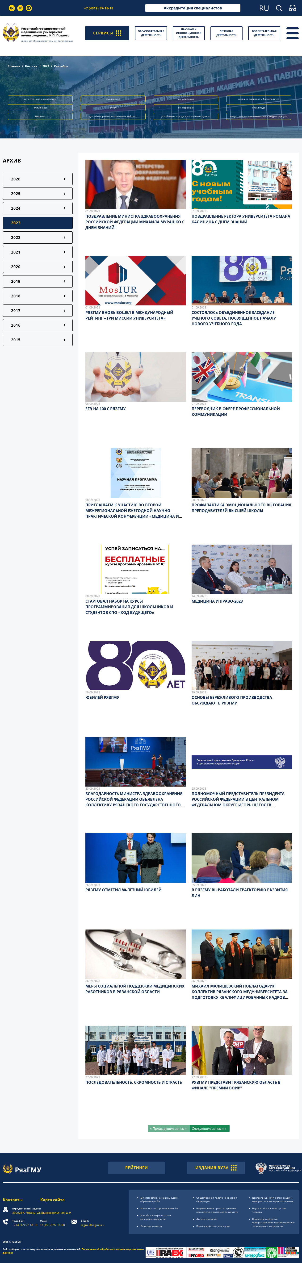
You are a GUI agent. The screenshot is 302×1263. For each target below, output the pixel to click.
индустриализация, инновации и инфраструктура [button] (258, 116)
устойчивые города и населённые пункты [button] (185, 116)
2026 (16, 179)
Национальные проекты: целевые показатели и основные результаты (217, 1210)
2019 (16, 281)
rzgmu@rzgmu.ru (92, 1223)
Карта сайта (52, 1199)
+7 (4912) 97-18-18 (98, 8)
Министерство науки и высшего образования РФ (159, 1199)
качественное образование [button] (40, 98)
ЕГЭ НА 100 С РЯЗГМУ (105, 408)
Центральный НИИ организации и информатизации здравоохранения (273, 1199)
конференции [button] (186, 98)
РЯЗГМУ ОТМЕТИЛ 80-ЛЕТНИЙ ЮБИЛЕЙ (123, 889)
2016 (16, 325)
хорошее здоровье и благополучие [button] (258, 98)
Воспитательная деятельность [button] (264, 33)
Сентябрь (61, 66)
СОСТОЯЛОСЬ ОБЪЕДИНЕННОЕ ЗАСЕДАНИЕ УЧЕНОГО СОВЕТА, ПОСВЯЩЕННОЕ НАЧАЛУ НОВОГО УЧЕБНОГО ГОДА (234, 318)
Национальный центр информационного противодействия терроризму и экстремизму (273, 1222)
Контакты (13, 1199)
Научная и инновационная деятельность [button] (188, 33)
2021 (16, 252)
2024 (16, 208)
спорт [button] (113, 107)
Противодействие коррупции (213, 1226)
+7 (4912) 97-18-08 (52, 1223)
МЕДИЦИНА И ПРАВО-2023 (217, 601)
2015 (16, 339)
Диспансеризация (206, 1219)
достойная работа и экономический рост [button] (113, 116)
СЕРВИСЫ (107, 33)
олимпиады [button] (40, 107)
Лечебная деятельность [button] (226, 33)
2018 (16, 296)
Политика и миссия (151, 1226)
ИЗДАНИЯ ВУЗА (216, 1168)
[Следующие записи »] (210, 1128)
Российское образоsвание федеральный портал (155, 1217)
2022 (16, 237)
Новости (31, 66)
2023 (45, 66)
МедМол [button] (40, 116)
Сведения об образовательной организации (47, 40)
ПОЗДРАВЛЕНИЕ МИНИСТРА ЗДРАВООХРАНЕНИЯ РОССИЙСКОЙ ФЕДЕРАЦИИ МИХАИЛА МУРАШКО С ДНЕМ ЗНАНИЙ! (135, 222)
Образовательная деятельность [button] (151, 33)
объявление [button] (113, 98)
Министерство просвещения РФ (159, 1208)
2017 (16, 310)
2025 (16, 193)
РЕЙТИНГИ (136, 1167)
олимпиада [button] (258, 107)
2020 (16, 266)
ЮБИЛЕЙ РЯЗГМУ (102, 697)
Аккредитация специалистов (193, 8)
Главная (14, 66)
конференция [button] (186, 107)
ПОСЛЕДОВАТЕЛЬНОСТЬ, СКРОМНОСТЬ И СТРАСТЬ (133, 1082)
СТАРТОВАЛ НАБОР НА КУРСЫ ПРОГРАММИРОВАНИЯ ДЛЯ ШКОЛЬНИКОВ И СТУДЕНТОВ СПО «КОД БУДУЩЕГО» (129, 607)
